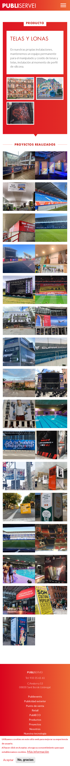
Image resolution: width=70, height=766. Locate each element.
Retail (35, 710)
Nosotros (35, 729)
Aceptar (8, 760)
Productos (35, 719)
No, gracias (25, 759)
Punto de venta (35, 705)
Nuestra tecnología (35, 733)
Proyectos (35, 724)
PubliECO (35, 715)
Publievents (35, 696)
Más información (38, 751)
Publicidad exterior (35, 701)
